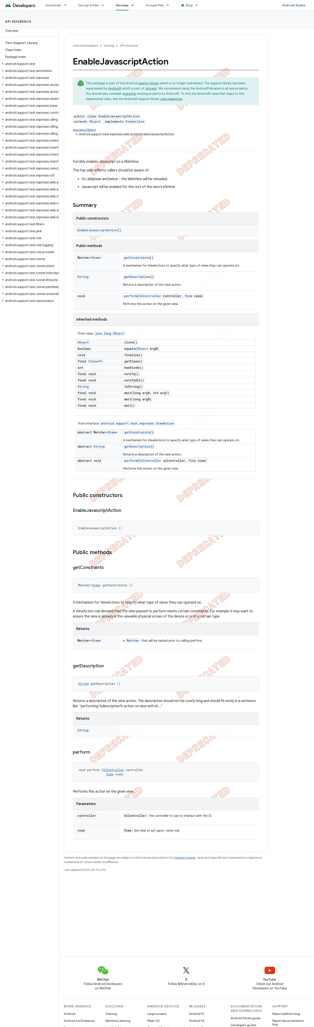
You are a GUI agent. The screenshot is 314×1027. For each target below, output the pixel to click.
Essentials (53, 5)
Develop (109, 45)
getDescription (137, 277)
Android (69, 1014)
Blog (189, 5)
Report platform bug (286, 1014)
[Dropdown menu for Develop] (134, 5)
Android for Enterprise (79, 1021)
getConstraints (137, 257)
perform (130, 296)
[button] (28, 63)
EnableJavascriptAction (97, 230)
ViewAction (134, 121)
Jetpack (151, 88)
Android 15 (196, 1014)
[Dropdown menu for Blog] (198, 5)
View (95, 257)
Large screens (157, 1014)
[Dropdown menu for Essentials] (67, 5)
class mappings (171, 99)
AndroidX (114, 88)
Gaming (111, 1014)
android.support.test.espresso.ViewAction (137, 423)
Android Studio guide (245, 1018)
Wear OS (153, 1021)
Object (95, 121)
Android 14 (196, 1021)
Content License (185, 857)
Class (92, 361)
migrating (129, 94)
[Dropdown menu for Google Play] (170, 5)
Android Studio (293, 5)
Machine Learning (118, 1021)
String (83, 277)
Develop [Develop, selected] (122, 5)
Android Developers (85, 45)
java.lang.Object (84, 130)
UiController (150, 296)
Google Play (155, 5)
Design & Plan (88, 5)
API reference (18, 22)
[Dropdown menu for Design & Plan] (105, 5)
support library (148, 83)
